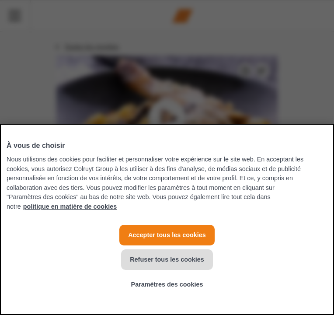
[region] (167, 219)
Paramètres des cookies (167, 284)
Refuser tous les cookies (167, 259)
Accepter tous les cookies (167, 234)
